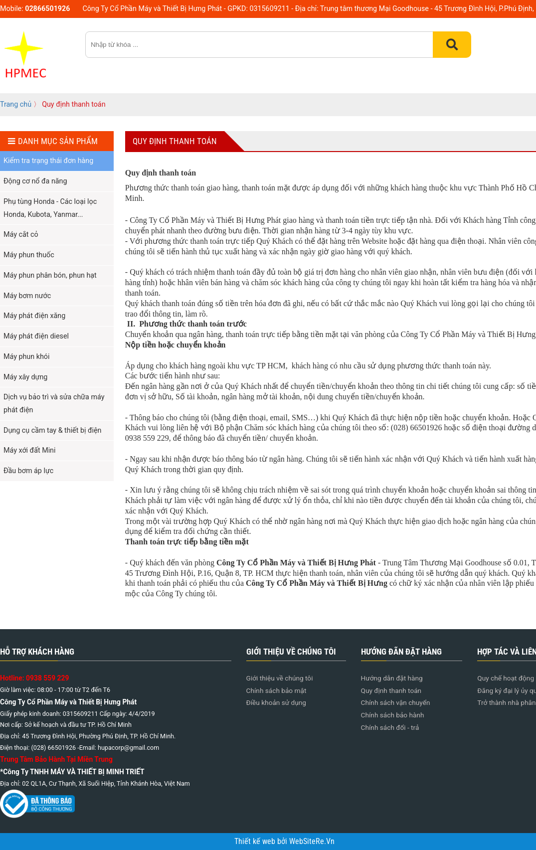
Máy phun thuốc (28, 255)
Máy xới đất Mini (29, 450)
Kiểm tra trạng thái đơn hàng (48, 161)
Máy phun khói (26, 356)
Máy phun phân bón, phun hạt (50, 275)
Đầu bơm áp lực (28, 471)
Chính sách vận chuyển (395, 702)
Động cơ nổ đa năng (35, 181)
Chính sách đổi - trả (390, 727)
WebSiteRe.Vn (312, 841)
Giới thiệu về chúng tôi (279, 678)
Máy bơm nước (27, 296)
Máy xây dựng (25, 377)
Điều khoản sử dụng (276, 702)
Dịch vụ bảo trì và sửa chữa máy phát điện (53, 403)
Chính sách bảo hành (392, 715)
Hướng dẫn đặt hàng (392, 678)
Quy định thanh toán (391, 690)
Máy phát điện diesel (36, 336)
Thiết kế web (255, 841)
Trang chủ (15, 104)
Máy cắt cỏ (20, 234)
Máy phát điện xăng (34, 316)
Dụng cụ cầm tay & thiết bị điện (52, 430)
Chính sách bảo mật (276, 690)
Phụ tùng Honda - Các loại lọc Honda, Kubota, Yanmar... (50, 207)
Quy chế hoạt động (505, 678)
